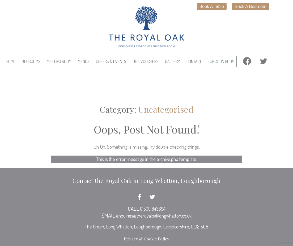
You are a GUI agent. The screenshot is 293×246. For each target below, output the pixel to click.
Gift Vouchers (146, 61)
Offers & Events (111, 61)
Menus (84, 61)
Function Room (221, 61)
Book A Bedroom (250, 6)
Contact (193, 61)
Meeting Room (59, 61)
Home (10, 61)
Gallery (172, 61)
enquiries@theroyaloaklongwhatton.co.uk (154, 216)
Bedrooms (31, 61)
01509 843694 (152, 209)
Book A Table (211, 6)
